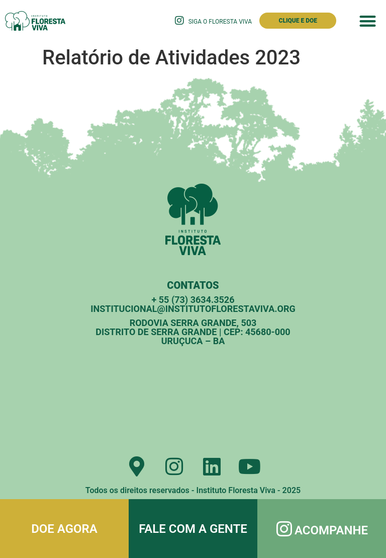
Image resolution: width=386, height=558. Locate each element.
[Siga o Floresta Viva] (179, 21)
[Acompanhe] (284, 528)
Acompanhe (331, 530)
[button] (368, 21)
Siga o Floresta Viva (220, 21)
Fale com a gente (193, 529)
